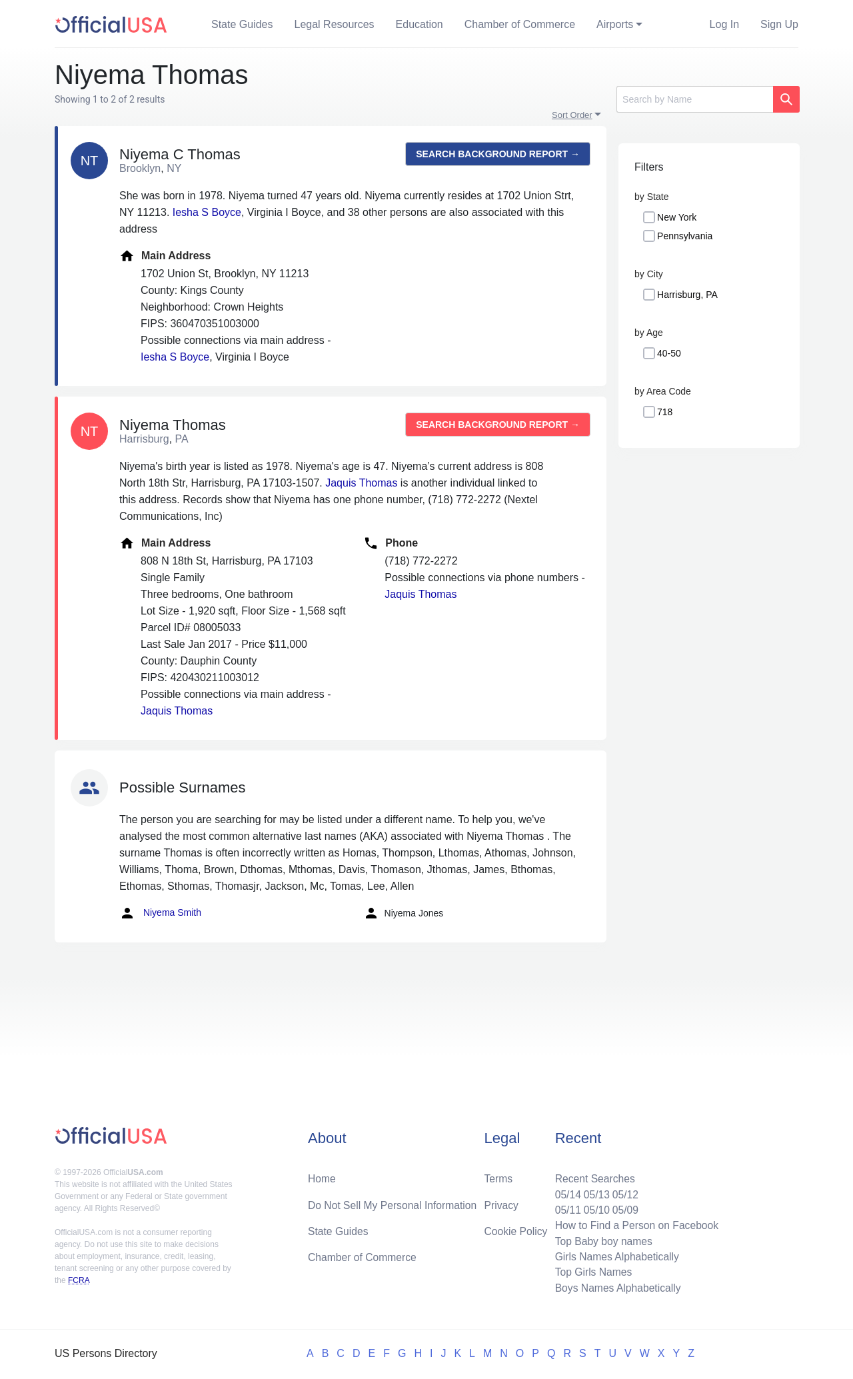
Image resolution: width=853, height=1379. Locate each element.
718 (664, 412)
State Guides (242, 24)
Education (419, 24)
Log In (724, 24)
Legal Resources (335, 24)
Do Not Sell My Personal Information (394, 1202)
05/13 (593, 1191)
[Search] (694, 99)
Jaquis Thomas (361, 483)
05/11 (564, 1207)
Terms (498, 1175)
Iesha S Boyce (207, 212)
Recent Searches (592, 1175)
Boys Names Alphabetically (615, 1287)
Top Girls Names (590, 1271)
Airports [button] (614, 24)
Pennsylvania (684, 236)
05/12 (623, 1191)
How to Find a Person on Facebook (634, 1223)
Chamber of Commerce (519, 24)
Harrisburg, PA (687, 295)
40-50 (669, 353)
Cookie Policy (516, 1228)
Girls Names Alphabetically (614, 1255)
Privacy (501, 1202)
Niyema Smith (160, 913)
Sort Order (572, 115)
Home (322, 1175)
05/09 (623, 1207)
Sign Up (779, 24)
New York (676, 217)
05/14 (564, 1191)
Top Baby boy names (600, 1239)
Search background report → (498, 154)
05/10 (593, 1207)
